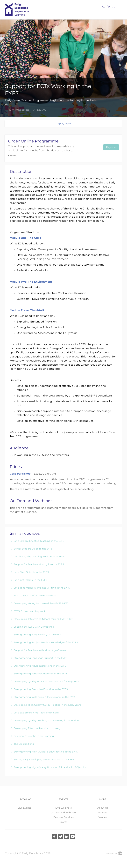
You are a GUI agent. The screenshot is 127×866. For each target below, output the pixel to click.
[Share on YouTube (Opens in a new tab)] (72, 837)
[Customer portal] (114, 7)
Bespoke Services (63, 817)
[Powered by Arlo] (114, 853)
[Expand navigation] (119, 7)
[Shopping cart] (109, 7)
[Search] (104, 7)
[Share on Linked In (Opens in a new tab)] (66, 837)
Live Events (24, 807)
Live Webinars (63, 807)
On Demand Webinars (64, 812)
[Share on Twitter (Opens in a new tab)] (60, 837)
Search (64, 821)
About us (102, 807)
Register (111, 147)
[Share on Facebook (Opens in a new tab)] (54, 837)
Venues (103, 817)
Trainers (102, 812)
